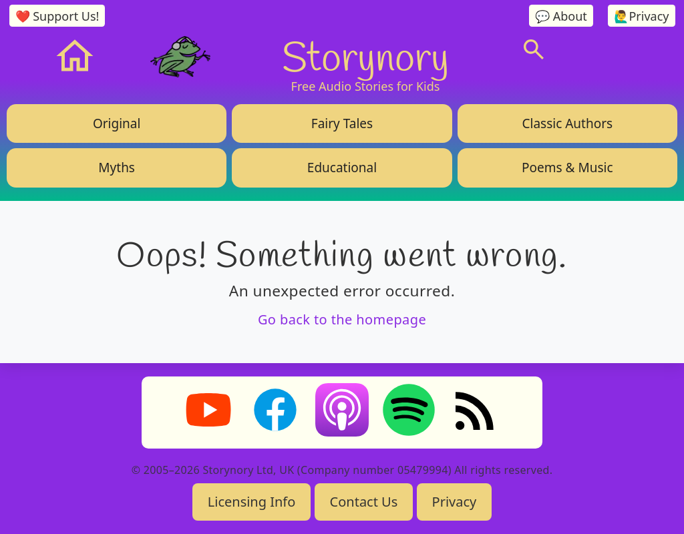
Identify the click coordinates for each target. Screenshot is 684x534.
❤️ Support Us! (57, 16)
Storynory (365, 56)
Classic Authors (567, 123)
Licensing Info (252, 502)
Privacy (454, 502)
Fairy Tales (342, 123)
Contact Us (364, 502)
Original (116, 123)
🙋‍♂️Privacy (641, 16)
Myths (116, 167)
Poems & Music (567, 167)
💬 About (561, 16)
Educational (342, 167)
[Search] (533, 49)
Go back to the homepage (342, 319)
